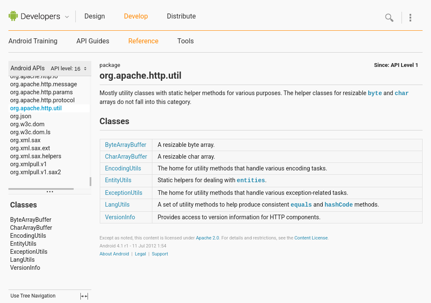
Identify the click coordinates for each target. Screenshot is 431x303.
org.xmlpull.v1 (28, 164)
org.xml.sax (25, 140)
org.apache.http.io (34, 76)
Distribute (181, 16)
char (402, 93)
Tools (185, 41)
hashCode (339, 205)
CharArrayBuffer (31, 227)
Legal (140, 254)
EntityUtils (23, 243)
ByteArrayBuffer (30, 219)
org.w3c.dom (27, 124)
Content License (310, 238)
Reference (143, 41)
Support (160, 254)
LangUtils (22, 259)
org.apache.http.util (35, 108)
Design (94, 16)
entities (251, 180)
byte (375, 93)
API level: (62, 68)
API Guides (92, 41)
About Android (114, 254)
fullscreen (84, 296)
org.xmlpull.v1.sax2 (35, 172)
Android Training (32, 41)
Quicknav (67, 17)
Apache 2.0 (207, 238)
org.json (20, 116)
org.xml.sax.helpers (35, 156)
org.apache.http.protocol (42, 100)
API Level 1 (404, 65)
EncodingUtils (28, 235)
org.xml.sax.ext (30, 148)
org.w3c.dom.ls (30, 132)
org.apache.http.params (41, 92)
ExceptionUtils (29, 251)
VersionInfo (25, 267)
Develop (136, 16)
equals (301, 205)
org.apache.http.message (43, 84)
